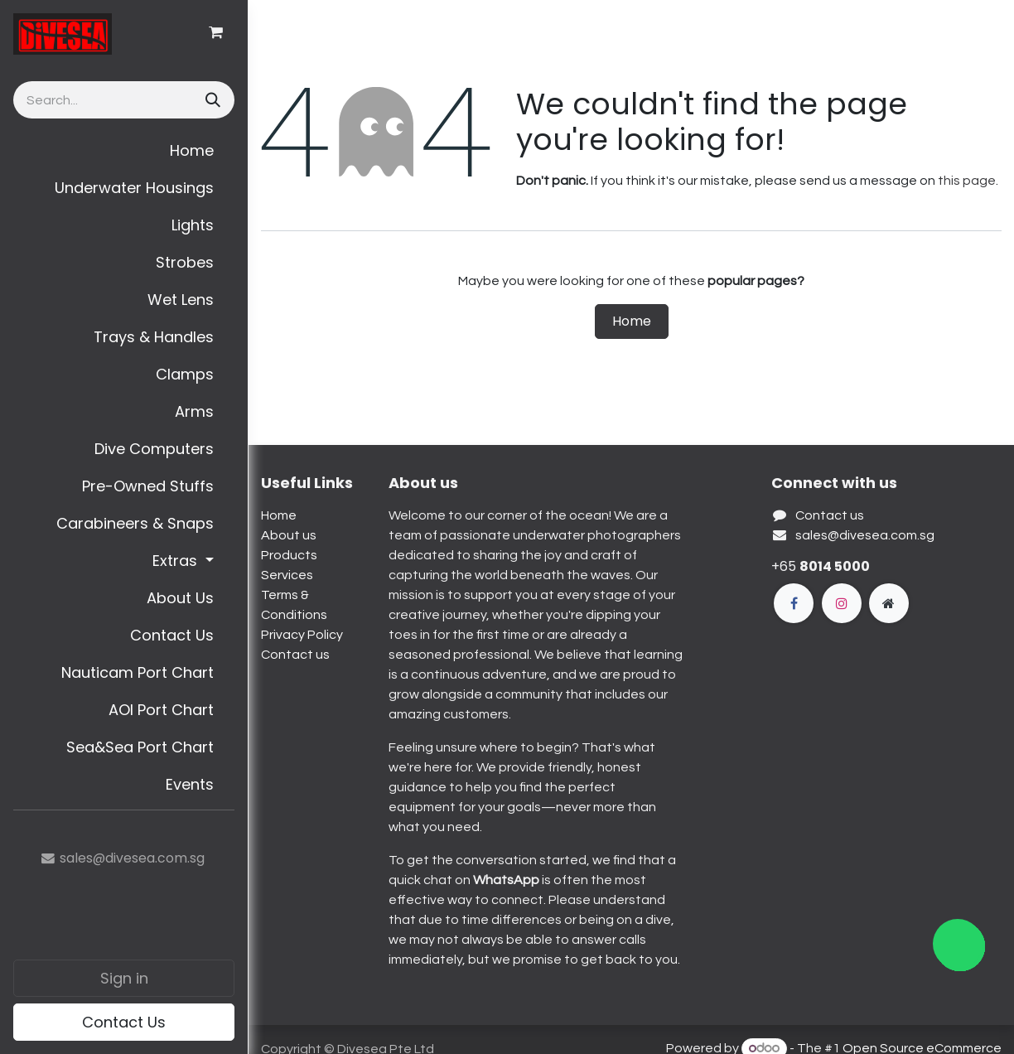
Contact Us (124, 1022)
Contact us (295, 654)
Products (289, 555)
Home (631, 321)
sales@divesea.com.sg (864, 535)
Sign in (124, 978)
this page (967, 180)
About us (288, 535)
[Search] (211, 99)
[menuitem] (123, 150)
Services (287, 575)
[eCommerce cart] (215, 32)
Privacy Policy (302, 634)
